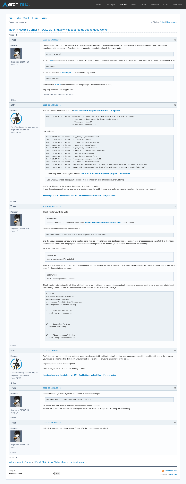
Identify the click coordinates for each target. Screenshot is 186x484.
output (58, 85)
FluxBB (173, 474)
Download (177, 4)
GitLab (143, 4)
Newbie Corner (28, 29)
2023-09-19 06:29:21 (52, 351)
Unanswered (171, 22)
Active (162, 22)
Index (10, 18)
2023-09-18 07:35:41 (52, 105)
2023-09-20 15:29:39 (52, 423)
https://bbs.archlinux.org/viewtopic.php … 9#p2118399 (106, 173)
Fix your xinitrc (109, 196)
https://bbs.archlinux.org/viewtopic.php (103, 222)
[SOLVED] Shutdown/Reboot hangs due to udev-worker (75, 29)
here (51, 60)
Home (99, 4)
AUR (165, 4)
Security (155, 4)
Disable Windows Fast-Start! (90, 196)
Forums (123, 4)
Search (26, 18)
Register (35, 18)
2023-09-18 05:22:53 (52, 40)
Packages (110, 4)
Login (44, 18)
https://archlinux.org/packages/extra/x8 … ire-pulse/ (96, 110)
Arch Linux (16, 4)
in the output (65, 72)
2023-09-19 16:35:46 (52, 388)
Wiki (134, 4)
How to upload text (51, 196)
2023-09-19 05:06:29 (52, 206)
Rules (18, 18)
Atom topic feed (170, 471)
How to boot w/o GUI (68, 196)
